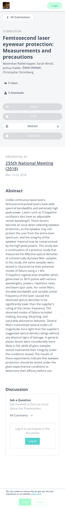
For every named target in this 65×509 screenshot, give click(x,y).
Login (54, 5)
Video (21, 107)
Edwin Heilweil (31, 67)
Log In (32, 441)
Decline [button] (39, 502)
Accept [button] (25, 502)
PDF (21, 116)
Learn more (36, 494)
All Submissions (18, 17)
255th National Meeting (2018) (29, 165)
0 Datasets (23, 136)
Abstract (32, 126)
